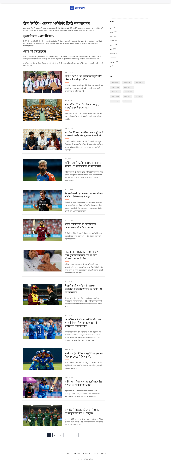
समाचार (113, 32)
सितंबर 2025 (116, 92)
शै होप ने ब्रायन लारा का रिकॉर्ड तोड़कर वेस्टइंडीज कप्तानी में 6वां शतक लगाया (80, 226)
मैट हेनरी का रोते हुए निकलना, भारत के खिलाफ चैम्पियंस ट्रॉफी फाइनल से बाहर (84, 195)
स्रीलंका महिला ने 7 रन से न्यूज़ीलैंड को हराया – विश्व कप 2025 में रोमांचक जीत (83, 355)
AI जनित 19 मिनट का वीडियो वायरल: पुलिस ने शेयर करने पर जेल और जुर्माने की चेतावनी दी (84, 134)
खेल (112, 28)
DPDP (103, 454)
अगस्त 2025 (128, 92)
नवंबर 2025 (115, 87)
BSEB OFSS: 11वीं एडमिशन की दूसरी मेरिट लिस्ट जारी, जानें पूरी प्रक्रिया (83, 78)
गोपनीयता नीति (86, 454)
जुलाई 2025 (115, 96)
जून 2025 (127, 96)
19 (76, 435)
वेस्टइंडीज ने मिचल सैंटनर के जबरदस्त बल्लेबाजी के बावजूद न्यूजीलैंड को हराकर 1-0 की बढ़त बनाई (83, 289)
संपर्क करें (96, 454)
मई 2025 (139, 96)
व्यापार (113, 36)
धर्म (112, 66)
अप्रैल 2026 (115, 82)
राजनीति (113, 41)
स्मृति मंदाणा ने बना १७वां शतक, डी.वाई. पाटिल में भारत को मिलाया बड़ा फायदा (83, 383)
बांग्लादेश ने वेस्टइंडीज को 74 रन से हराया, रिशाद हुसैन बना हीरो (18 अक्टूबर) (82, 411)
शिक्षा (113, 49)
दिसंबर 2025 (139, 82)
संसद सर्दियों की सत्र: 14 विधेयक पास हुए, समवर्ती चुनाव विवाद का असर (82, 106)
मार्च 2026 (127, 82)
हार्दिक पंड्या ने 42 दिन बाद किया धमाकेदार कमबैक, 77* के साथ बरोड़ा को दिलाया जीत (83, 164)
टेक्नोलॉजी (114, 53)
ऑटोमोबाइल (114, 58)
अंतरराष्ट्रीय (114, 62)
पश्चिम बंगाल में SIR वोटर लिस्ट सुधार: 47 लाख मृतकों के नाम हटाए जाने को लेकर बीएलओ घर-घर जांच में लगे (82, 255)
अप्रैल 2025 (115, 101)
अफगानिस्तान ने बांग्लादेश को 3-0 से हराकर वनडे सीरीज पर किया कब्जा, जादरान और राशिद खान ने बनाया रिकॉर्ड (83, 322)
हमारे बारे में (68, 454)
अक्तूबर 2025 (128, 87)
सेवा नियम (77, 454)
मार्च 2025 (127, 101)
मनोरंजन (113, 45)
